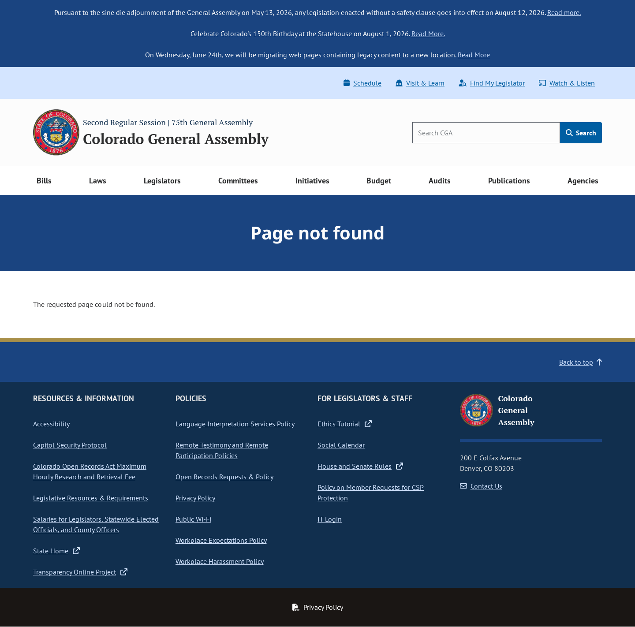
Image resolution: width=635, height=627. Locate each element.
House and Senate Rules (360, 466)
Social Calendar (341, 444)
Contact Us (481, 486)
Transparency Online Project (80, 571)
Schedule (362, 82)
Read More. (428, 33)
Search (581, 132)
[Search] (486, 132)
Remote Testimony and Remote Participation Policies (222, 450)
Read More (474, 54)
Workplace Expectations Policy (221, 540)
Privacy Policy (195, 497)
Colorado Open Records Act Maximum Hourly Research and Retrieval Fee (89, 471)
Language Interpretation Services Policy (235, 423)
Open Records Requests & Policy (224, 476)
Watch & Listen (567, 82)
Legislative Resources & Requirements (90, 497)
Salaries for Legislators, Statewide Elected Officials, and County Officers (96, 524)
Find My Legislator (492, 82)
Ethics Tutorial (345, 423)
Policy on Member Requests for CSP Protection (371, 492)
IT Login (330, 519)
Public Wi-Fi (193, 519)
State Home (56, 550)
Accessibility (51, 423)
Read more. (564, 12)
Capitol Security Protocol (70, 444)
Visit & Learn (420, 82)
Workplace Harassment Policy (220, 561)
